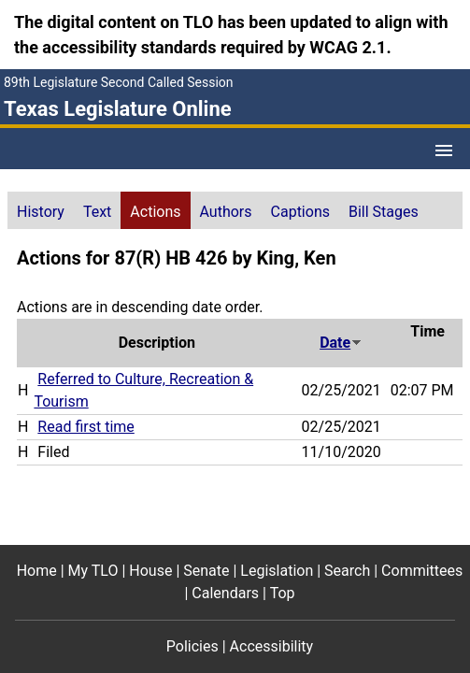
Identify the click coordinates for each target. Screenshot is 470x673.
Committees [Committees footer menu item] (422, 571)
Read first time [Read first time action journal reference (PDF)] (85, 427)
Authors (226, 212)
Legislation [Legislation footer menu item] (276, 571)
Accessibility (272, 646)
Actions (155, 212)
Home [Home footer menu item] (37, 571)
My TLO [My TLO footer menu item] (93, 571)
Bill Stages (384, 212)
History (40, 212)
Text (97, 212)
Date (341, 342)
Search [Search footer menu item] (347, 571)
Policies (192, 646)
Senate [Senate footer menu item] (206, 571)
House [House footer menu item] (150, 571)
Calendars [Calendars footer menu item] (225, 593)
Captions (300, 212)
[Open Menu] (444, 150)
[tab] (40, 210)
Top (282, 593)
